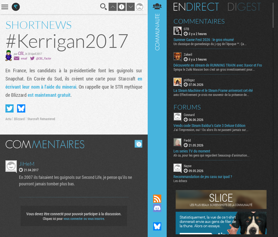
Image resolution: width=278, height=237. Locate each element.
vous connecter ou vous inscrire (84, 218)
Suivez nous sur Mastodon (157, 217)
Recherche (104, 7)
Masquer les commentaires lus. (138, 144)
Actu (8, 118)
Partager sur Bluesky (21, 108)
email (24, 58)
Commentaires (199, 21)
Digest (244, 7)
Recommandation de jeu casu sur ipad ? (202, 176)
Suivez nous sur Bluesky (157, 226)
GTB (186, 29)
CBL (21, 53)
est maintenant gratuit (49, 95)
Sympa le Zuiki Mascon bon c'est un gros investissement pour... (214, 69)
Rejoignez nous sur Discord (157, 208)
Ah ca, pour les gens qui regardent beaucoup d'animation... (211, 155)
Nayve (187, 166)
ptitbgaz (189, 80)
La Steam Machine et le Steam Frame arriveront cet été (213, 90)
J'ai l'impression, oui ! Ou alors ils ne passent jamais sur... (210, 129)
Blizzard (19, 118)
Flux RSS (157, 199)
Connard (189, 115)
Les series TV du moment (191, 151)
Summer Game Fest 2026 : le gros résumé (203, 40)
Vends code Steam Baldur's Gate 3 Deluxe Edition (209, 125)
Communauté (157, 92)
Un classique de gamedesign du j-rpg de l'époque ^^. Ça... (210, 44)
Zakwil (188, 54)
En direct (196, 7)
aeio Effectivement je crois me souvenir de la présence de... (211, 94)
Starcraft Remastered (41, 118)
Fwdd (187, 140)
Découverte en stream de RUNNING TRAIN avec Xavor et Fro (217, 65)
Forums (187, 107)
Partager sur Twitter (9, 108)
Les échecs (180, 181)
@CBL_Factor (43, 58)
